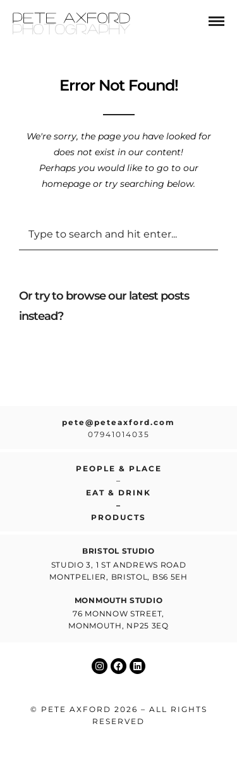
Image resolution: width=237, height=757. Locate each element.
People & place (119, 468)
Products (118, 517)
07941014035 (119, 434)
